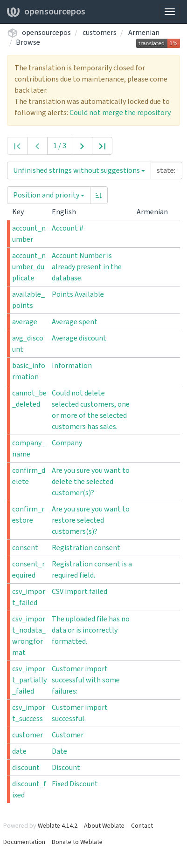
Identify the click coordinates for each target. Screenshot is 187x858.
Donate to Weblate (77, 842)
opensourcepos (46, 11)
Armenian (143, 32)
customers (100, 32)
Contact (142, 826)
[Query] (166, 170)
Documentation (24, 842)
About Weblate (104, 826)
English (67, 212)
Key (21, 212)
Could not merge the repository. (120, 113)
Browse (28, 42)
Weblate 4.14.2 (57, 826)
